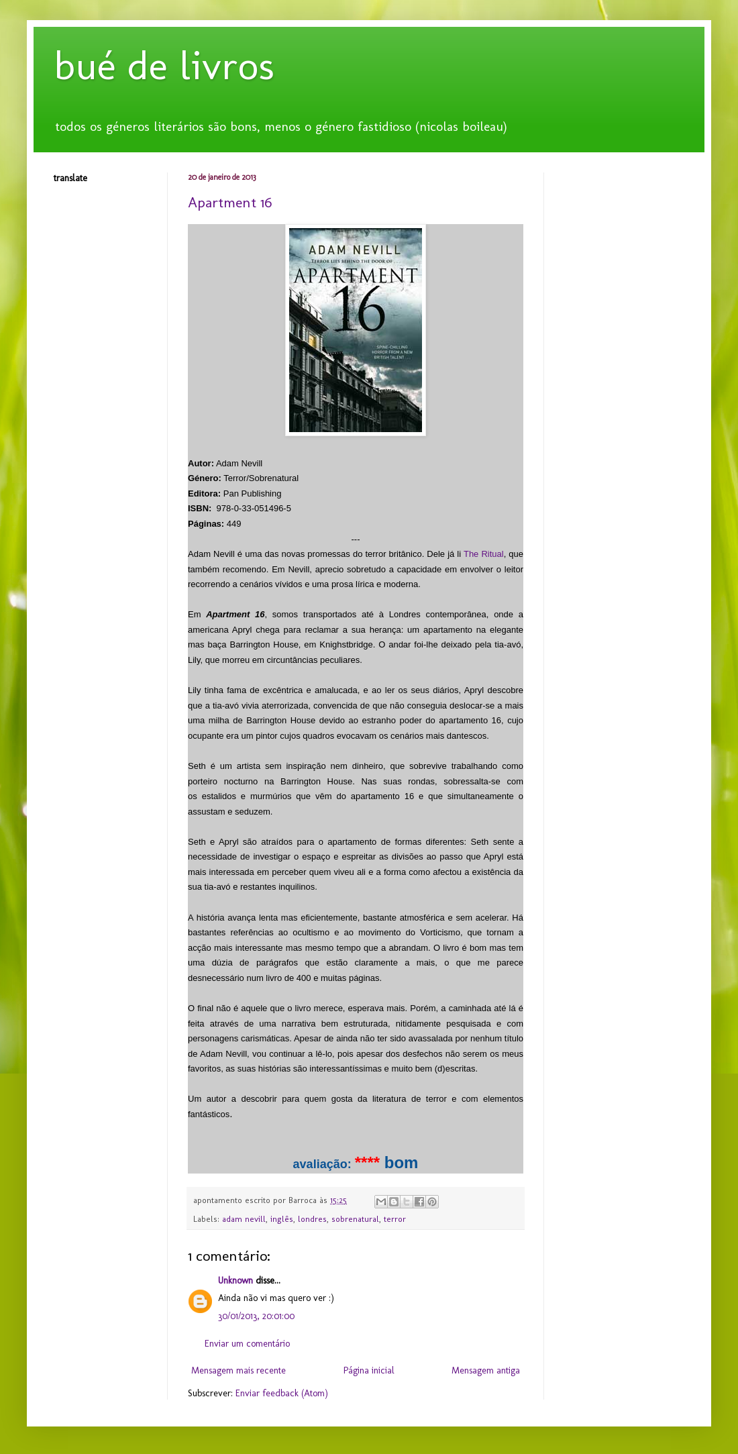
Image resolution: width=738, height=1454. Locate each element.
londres (312, 1219)
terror (395, 1219)
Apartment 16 (230, 202)
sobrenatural (355, 1219)
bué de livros (164, 65)
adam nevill (244, 1219)
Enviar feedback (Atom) (281, 1393)
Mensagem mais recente (238, 1370)
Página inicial (369, 1370)
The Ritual (484, 554)
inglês (281, 1219)
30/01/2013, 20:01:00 (256, 1316)
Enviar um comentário (247, 1343)
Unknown (235, 1280)
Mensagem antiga (486, 1370)
